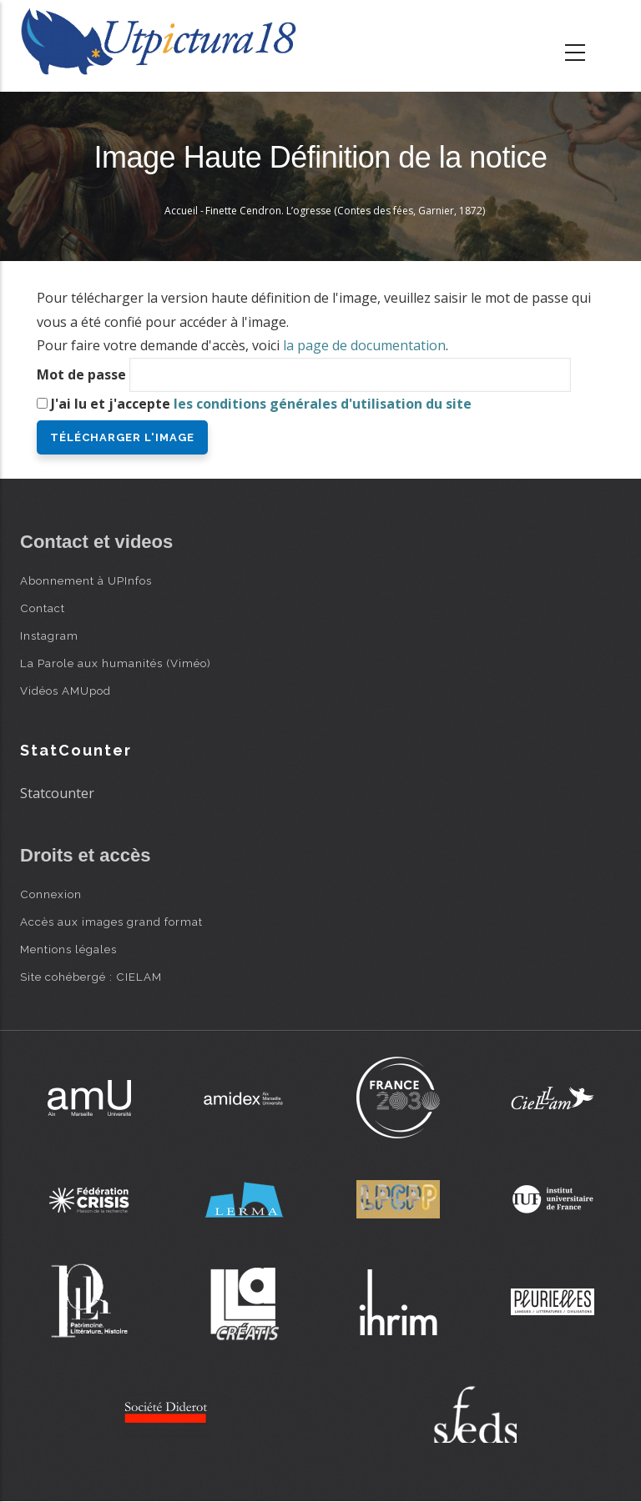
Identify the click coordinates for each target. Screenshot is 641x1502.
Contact (42, 608)
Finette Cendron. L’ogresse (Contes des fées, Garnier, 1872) (345, 210)
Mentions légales (68, 949)
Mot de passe (81, 374)
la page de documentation (364, 345)
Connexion (51, 894)
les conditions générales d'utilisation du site (323, 403)
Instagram (49, 635)
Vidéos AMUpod (65, 690)
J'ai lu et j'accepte (261, 403)
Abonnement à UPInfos (86, 580)
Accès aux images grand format (111, 921)
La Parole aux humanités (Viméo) (115, 663)
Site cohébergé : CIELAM (91, 976)
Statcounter (57, 793)
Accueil (181, 210)
